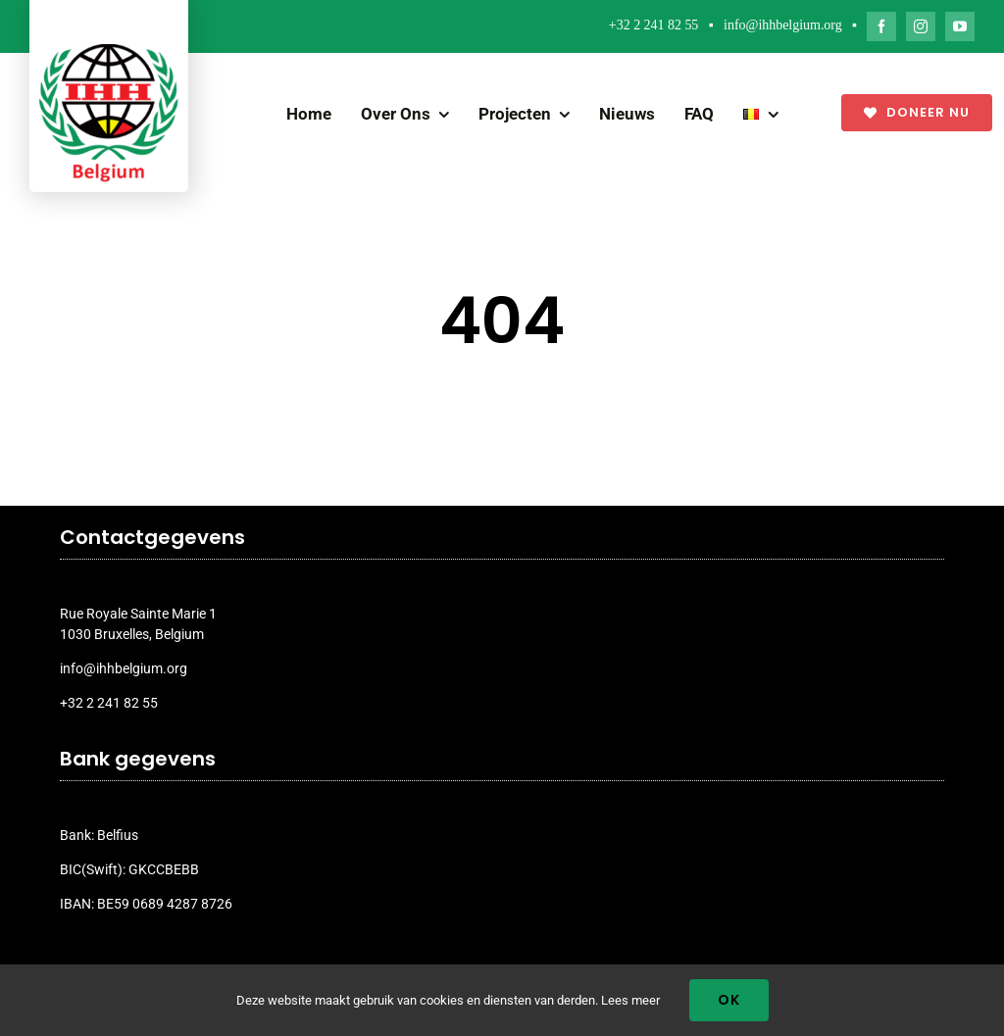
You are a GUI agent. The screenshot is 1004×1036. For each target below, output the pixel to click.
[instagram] (920, 26)
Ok (729, 1000)
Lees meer (630, 1000)
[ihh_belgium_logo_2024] (108, 51)
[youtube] (960, 26)
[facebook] (881, 26)
